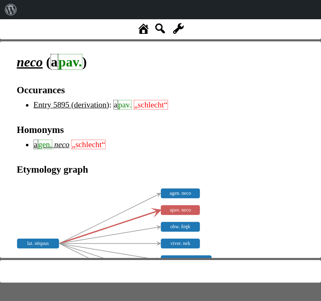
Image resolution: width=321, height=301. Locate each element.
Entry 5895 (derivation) (71, 104)
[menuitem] (11, 9)
